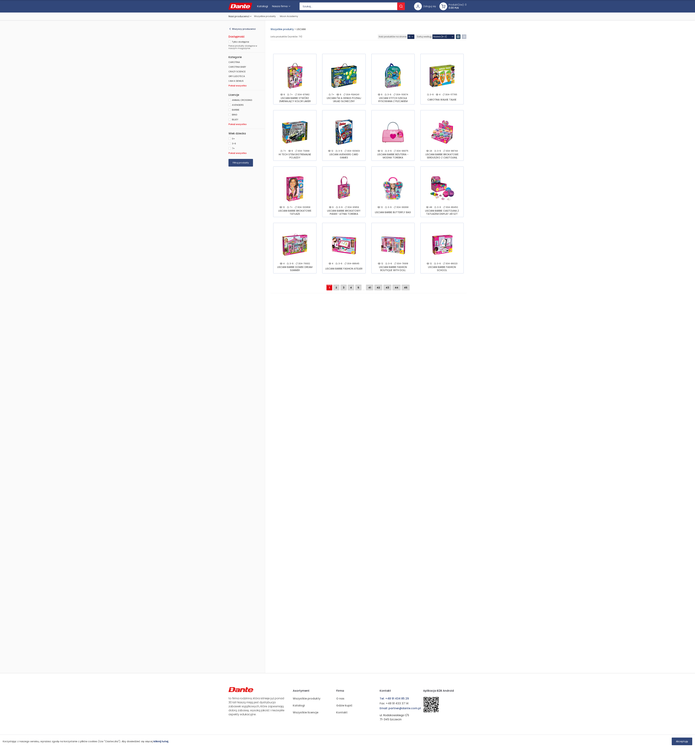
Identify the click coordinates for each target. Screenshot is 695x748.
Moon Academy (289, 16)
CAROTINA (234, 62)
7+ (233, 148)
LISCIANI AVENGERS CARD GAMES (343, 156)
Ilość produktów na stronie (392, 36)
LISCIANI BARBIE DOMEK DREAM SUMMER (294, 269)
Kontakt (342, 712)
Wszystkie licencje (305, 712)
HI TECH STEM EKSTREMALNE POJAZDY (295, 156)
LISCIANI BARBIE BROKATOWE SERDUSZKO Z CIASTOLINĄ (442, 156)
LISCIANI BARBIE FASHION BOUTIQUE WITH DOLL (393, 269)
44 (396, 287)
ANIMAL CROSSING (242, 100)
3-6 (234, 143)
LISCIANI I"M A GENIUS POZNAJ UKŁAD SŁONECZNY (344, 99)
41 (369, 287)
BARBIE (235, 109)
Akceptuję (682, 741)
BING (234, 114)
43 (387, 287)
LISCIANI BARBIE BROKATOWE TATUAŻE (294, 212)
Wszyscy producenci (244, 29)
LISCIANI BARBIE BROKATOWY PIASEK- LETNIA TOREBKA (344, 212)
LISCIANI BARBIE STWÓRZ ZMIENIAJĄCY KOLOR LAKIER (295, 99)
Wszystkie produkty (265, 16)
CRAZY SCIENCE (237, 71)
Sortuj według (424, 36)
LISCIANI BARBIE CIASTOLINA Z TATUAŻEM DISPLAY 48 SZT (442, 212)
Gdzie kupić (344, 705)
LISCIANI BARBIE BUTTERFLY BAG (393, 212)
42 (378, 287)
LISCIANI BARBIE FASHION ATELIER (343, 268)
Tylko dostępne (240, 41)
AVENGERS (238, 105)
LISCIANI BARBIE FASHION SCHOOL (442, 269)
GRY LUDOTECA (236, 76)
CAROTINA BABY (237, 67)
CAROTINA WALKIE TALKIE (441, 99)
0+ (233, 138)
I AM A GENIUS (236, 81)
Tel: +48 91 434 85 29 (394, 699)
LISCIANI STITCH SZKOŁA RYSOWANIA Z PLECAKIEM (393, 99)
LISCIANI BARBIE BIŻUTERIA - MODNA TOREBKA (392, 156)
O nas (340, 699)
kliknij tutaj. (161, 741)
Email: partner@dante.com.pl (400, 708)
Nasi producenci (238, 16)
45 (405, 287)
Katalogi (299, 705)
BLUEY (235, 119)
